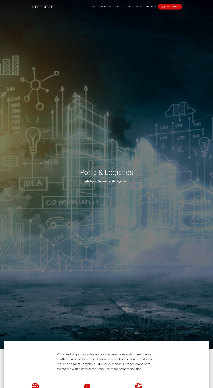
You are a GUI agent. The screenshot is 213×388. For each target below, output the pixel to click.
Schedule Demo (170, 6)
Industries (150, 7)
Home (93, 7)
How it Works (105, 7)
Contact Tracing (134, 7)
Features (119, 7)
